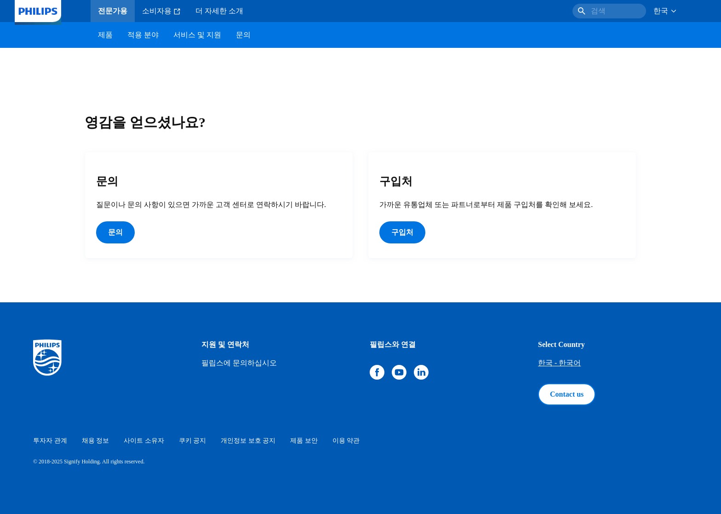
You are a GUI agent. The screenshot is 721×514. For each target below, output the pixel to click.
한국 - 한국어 (559, 363)
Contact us (567, 394)
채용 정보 (95, 440)
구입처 (402, 232)
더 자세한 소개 (219, 11)
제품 (105, 35)
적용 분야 (143, 35)
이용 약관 (346, 440)
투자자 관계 (50, 440)
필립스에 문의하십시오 (239, 363)
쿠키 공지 (192, 440)
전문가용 (112, 11)
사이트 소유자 (144, 440)
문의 (115, 232)
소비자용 (161, 11)
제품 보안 (304, 440)
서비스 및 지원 (197, 35)
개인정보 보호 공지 (248, 440)
